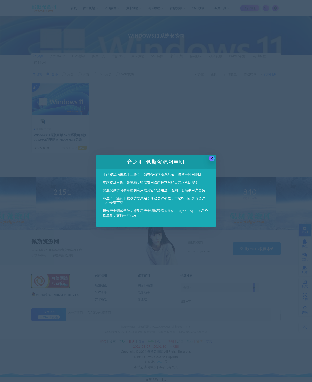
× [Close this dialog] (211, 158)
